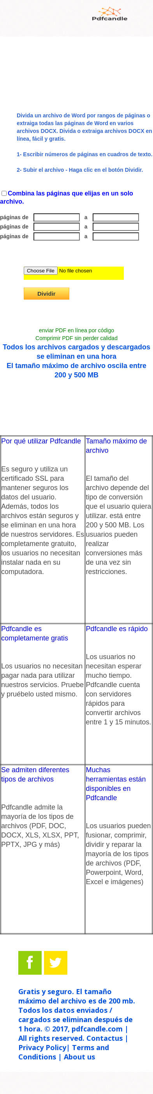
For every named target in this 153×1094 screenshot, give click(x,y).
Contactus (104, 1038)
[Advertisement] (76, 76)
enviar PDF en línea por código (76, 330)
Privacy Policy (42, 1047)
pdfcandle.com (97, 1028)
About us (79, 1056)
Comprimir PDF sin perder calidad (76, 338)
